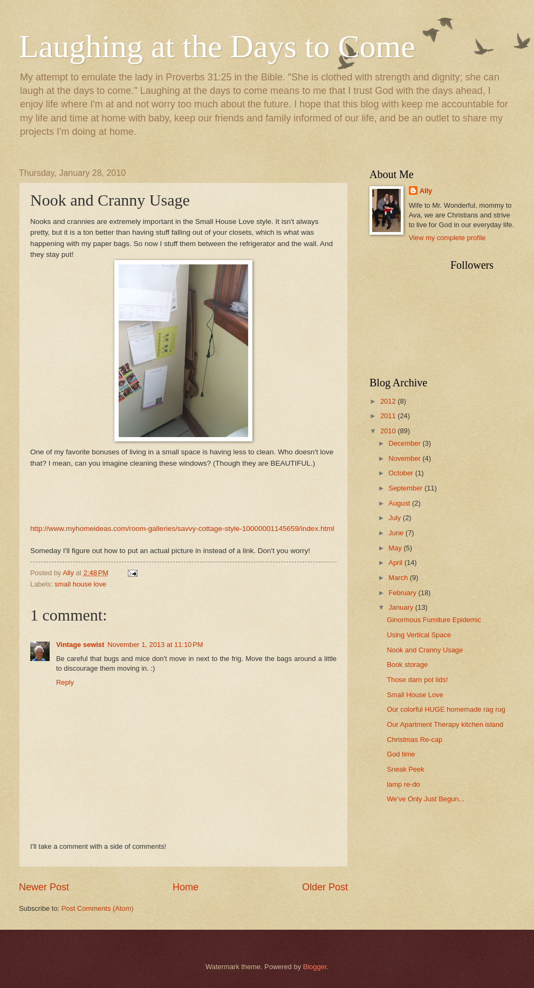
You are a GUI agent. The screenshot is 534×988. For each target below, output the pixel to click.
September (406, 488)
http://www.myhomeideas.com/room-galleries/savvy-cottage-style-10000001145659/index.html (182, 528)
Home (185, 887)
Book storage (407, 664)
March (398, 578)
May (395, 548)
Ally (426, 191)
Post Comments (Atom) (97, 908)
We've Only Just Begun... (425, 799)
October (401, 473)
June (397, 533)
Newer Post (44, 887)
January (401, 607)
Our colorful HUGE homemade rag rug (446, 709)
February (403, 593)
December (405, 443)
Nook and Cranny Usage (425, 650)
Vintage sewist (80, 645)
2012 (389, 401)
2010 (389, 431)
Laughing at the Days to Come (217, 46)
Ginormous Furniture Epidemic (434, 620)
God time (401, 754)
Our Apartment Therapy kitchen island (445, 724)
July (395, 518)
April (396, 562)
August (400, 503)
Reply (65, 682)
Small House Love (415, 695)
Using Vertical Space (419, 635)
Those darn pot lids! (417, 680)
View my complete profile (447, 238)
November (405, 458)
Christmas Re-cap (414, 739)
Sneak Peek (405, 769)
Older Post (325, 887)
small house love (80, 584)
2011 (389, 416)
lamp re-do (403, 784)
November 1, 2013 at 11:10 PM (155, 645)
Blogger (315, 967)
